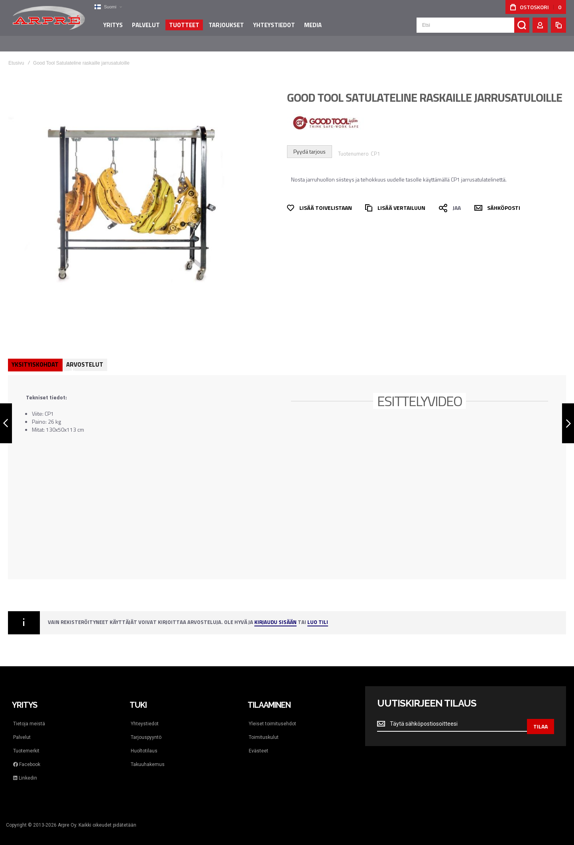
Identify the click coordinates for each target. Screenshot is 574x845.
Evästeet (258, 743)
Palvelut (22, 729)
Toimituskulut (264, 729)
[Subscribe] (540, 716)
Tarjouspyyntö (146, 729)
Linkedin (25, 770)
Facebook (26, 756)
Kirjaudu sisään (275, 614)
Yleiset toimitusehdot (272, 716)
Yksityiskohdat (35, 356)
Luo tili (317, 614)
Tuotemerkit (26, 743)
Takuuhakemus (148, 756)
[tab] (35, 357)
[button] (106, 7)
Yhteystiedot (145, 716)
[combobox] (473, 28)
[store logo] (48, 22)
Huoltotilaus (144, 743)
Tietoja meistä (29, 716)
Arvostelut (85, 356)
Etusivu (16, 55)
